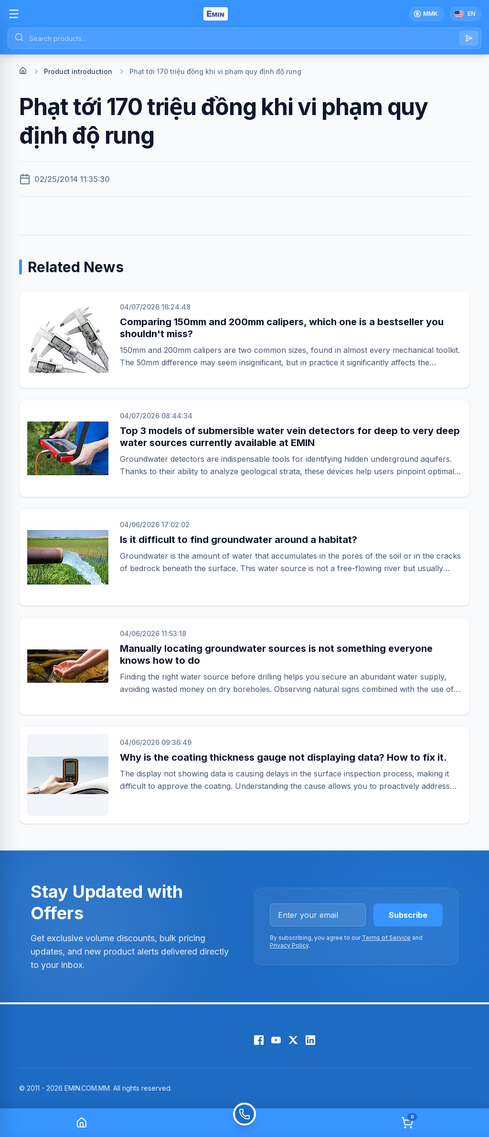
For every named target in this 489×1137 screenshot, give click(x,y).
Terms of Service (386, 937)
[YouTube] (276, 1040)
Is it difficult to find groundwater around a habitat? (238, 539)
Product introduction (78, 71)
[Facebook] (259, 1040)
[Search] (468, 38)
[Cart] (407, 1122)
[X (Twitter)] (293, 1040)
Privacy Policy (289, 945)
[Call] (244, 1122)
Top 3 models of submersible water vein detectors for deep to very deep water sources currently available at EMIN (290, 436)
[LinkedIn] (310, 1040)
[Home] (23, 70)
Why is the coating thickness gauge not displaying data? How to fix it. (283, 757)
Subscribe (408, 915)
